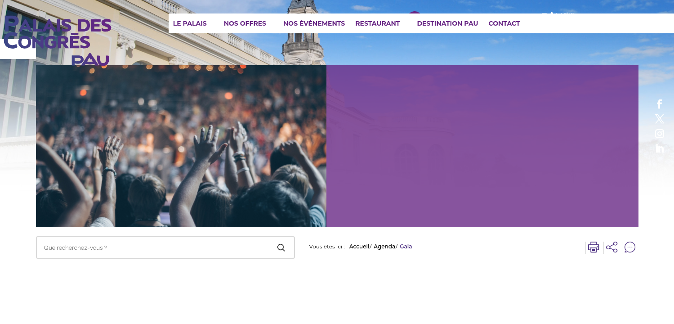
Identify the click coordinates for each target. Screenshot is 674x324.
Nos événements (314, 23)
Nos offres (245, 23)
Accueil (359, 246)
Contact (504, 23)
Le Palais (190, 23)
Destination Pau (447, 23)
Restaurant (377, 23)
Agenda (384, 246)
